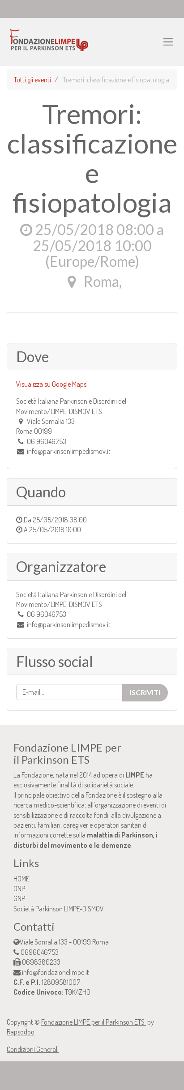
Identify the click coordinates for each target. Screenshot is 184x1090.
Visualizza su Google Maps (51, 384)
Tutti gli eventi (32, 79)
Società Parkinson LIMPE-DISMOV (58, 908)
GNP (19, 898)
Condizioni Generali (33, 1049)
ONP (19, 888)
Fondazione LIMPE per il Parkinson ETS (93, 1021)
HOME (21, 878)
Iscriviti (145, 692)
